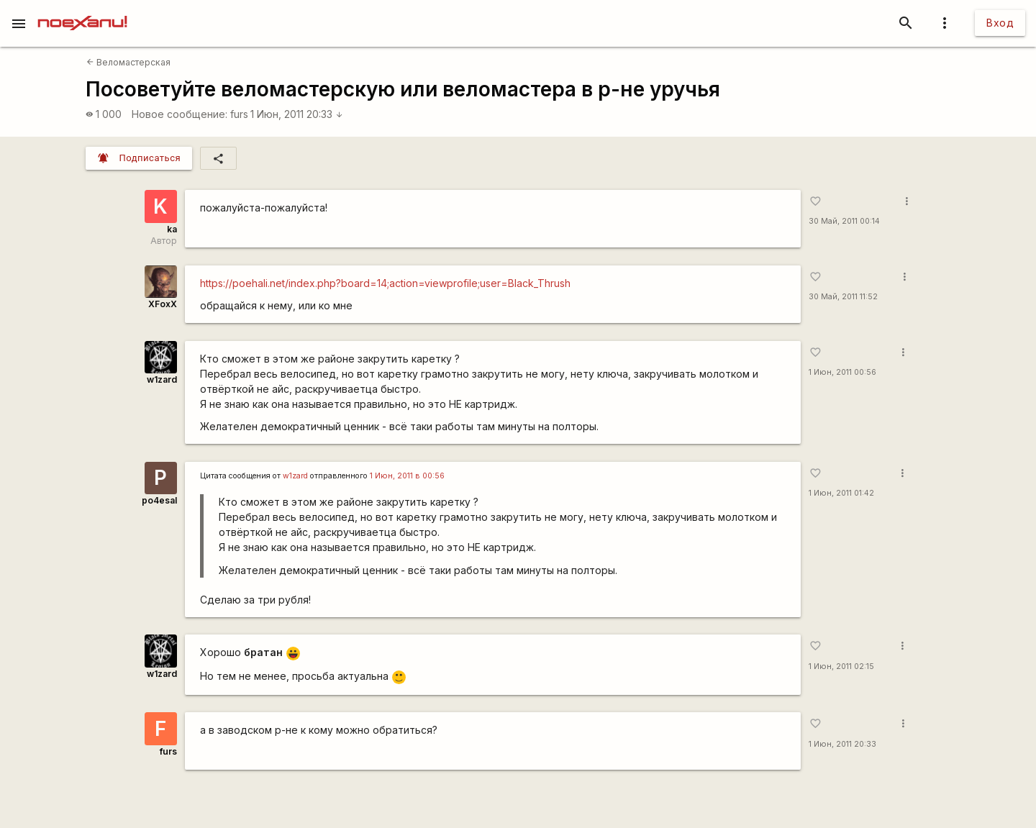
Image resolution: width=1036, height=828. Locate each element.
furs (239, 114)
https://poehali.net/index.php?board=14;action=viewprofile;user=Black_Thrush (385, 283)
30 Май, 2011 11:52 (843, 296)
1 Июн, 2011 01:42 (841, 493)
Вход (1000, 23)
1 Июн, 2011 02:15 (841, 666)
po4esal (159, 500)
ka (172, 229)
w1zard (162, 379)
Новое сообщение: (179, 114)
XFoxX (162, 304)
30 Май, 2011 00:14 (844, 221)
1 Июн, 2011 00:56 (842, 372)
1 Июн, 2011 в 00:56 (407, 476)
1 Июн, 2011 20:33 (296, 114)
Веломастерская (128, 62)
